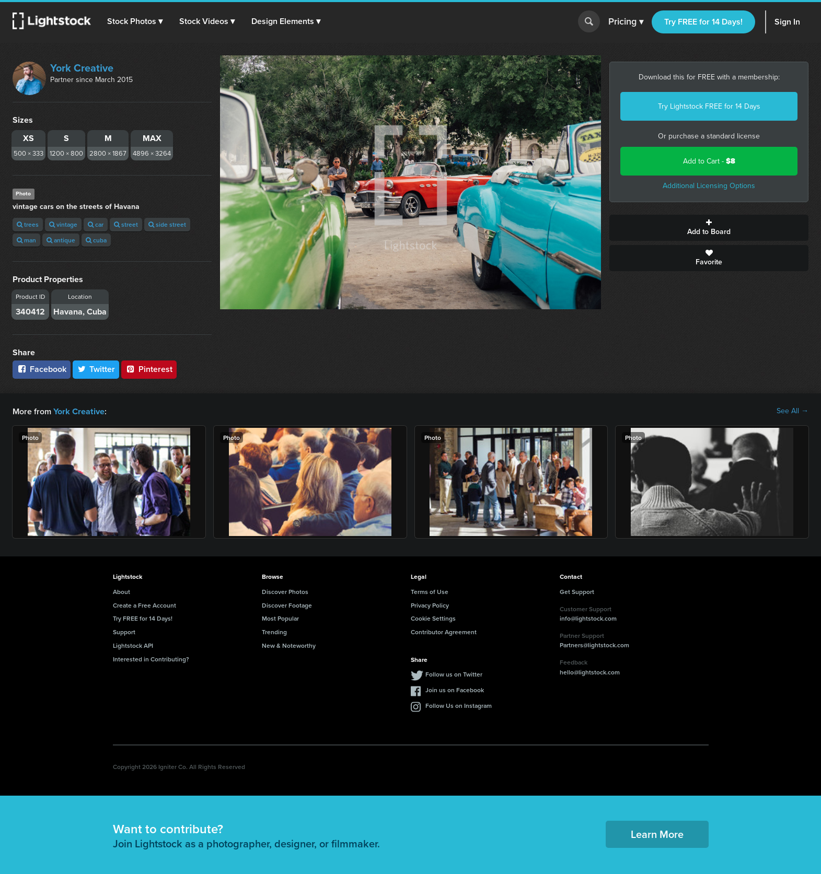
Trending (274, 631)
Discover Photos (285, 591)
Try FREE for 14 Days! (703, 22)
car (95, 224)
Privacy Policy (430, 604)
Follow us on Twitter (453, 673)
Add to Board (709, 228)
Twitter (96, 369)
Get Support (577, 591)
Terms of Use (429, 591)
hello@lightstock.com (590, 671)
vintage (63, 224)
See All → (792, 411)
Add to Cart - (709, 161)
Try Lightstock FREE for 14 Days (709, 106)
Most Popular (280, 617)
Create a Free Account (144, 604)
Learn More (657, 833)
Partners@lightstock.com (594, 644)
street (126, 224)
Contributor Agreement (444, 631)
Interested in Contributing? (151, 658)
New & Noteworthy (289, 644)
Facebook (41, 369)
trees (28, 224)
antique (61, 240)
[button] (135, 21)
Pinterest (148, 369)
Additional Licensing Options (709, 185)
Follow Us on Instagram (458, 705)
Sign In (787, 22)
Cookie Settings (433, 617)
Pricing (625, 21)
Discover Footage (287, 604)
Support (124, 631)
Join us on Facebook (454, 689)
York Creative (81, 68)
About (121, 591)
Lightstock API (133, 644)
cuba (96, 240)
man (26, 240)
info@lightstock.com (588, 617)
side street (167, 224)
